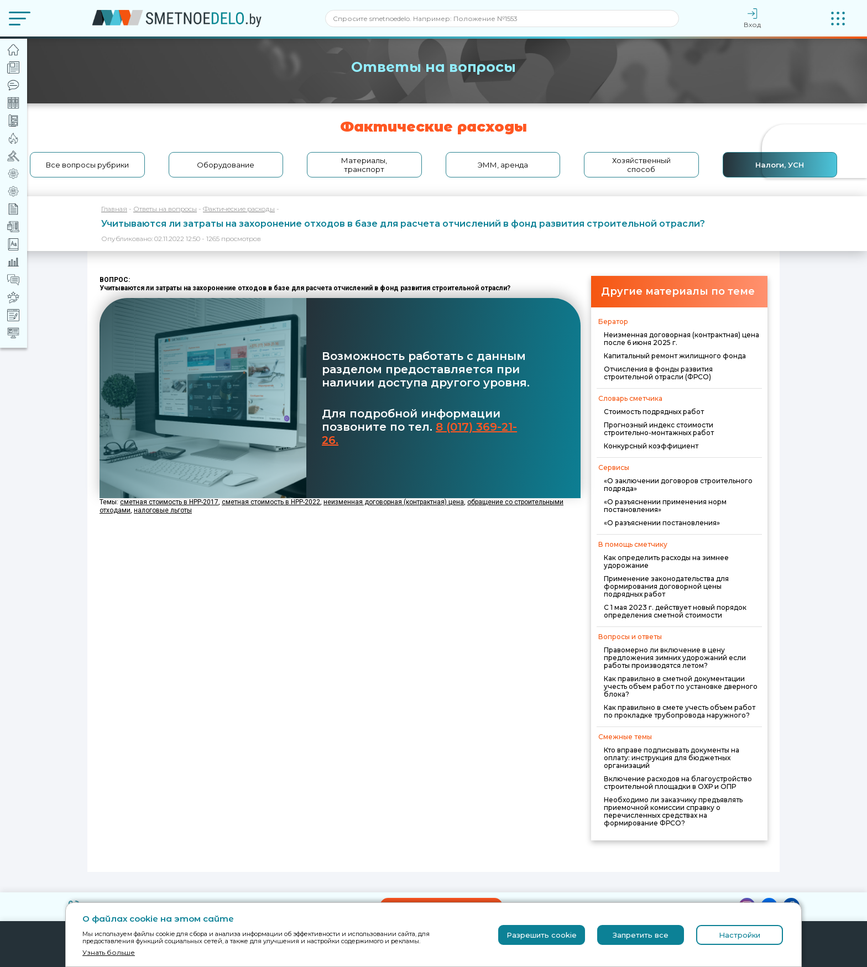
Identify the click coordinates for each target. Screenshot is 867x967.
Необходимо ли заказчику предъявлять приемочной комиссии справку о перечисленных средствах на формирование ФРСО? (673, 811)
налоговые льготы (163, 510)
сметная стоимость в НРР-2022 (271, 502)
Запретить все (640, 935)
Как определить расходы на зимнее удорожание (666, 561)
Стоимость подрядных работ (654, 411)
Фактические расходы (239, 209)
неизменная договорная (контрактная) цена (393, 502)
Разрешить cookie (541, 935)
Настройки (739, 935)
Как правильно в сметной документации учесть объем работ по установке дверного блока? (681, 686)
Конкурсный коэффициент (651, 446)
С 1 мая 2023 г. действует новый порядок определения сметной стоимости (675, 611)
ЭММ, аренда (503, 164)
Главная (114, 209)
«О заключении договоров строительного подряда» (678, 485)
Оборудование (225, 164)
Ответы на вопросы (165, 209)
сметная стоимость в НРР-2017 (169, 502)
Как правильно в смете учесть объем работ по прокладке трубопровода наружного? (679, 711)
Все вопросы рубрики (87, 164)
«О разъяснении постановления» (662, 523)
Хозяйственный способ (641, 165)
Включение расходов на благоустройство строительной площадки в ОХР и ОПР (678, 783)
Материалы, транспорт (364, 165)
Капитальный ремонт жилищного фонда (675, 356)
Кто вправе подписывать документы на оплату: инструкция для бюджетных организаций (671, 758)
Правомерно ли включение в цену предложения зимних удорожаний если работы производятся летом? (675, 658)
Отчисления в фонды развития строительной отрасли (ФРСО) (658, 373)
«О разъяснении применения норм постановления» (665, 506)
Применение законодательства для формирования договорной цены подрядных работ (666, 586)
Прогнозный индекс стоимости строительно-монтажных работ (659, 429)
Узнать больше (108, 952)
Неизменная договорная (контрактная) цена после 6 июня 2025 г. (681, 339)
